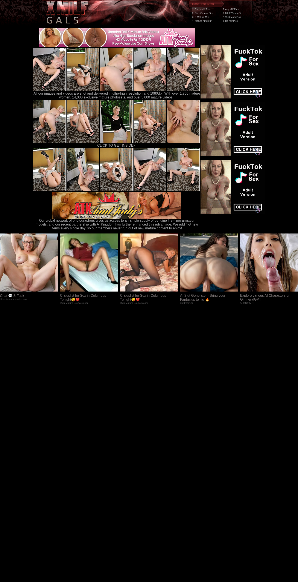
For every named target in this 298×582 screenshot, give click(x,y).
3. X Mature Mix (200, 17)
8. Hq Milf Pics (230, 21)
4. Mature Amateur (202, 21)
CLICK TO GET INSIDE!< (116, 145)
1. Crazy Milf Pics (201, 9)
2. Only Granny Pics (202, 13)
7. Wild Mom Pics (232, 17)
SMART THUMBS (156, 501)
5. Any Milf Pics (231, 9)
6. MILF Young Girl (232, 13)
